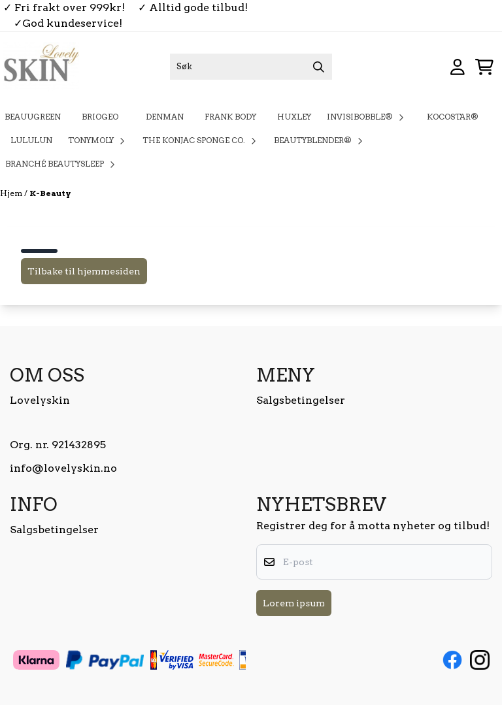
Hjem (12, 193)
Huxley (294, 117)
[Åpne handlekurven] (484, 67)
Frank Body (230, 117)
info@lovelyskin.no (63, 468)
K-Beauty (50, 193)
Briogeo (103, 117)
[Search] (319, 67)
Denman (165, 117)
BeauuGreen (33, 117)
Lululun (31, 140)
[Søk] (250, 67)
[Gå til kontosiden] (457, 67)
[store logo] (41, 66)
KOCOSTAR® (452, 117)
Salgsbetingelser (300, 400)
